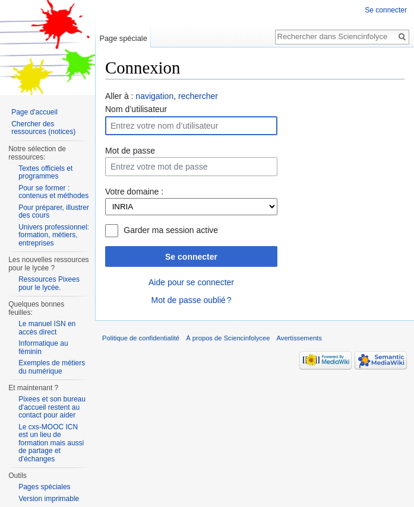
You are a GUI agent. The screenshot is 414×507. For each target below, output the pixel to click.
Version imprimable (48, 499)
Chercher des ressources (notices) (43, 128)
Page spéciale (123, 38)
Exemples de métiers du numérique (51, 367)
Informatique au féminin (43, 347)
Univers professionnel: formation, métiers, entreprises (53, 235)
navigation (154, 96)
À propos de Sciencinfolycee (228, 338)
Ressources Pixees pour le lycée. (49, 283)
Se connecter (191, 257)
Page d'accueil (34, 112)
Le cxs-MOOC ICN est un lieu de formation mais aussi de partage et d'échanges (51, 443)
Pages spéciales (44, 487)
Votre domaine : (134, 191)
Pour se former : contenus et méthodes (53, 192)
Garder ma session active (171, 230)
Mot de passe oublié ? (191, 300)
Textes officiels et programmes (45, 172)
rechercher (198, 96)
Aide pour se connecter (191, 282)
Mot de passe (130, 150)
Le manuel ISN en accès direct (46, 328)
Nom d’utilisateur (136, 109)
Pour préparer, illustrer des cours (53, 211)
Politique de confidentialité (140, 338)
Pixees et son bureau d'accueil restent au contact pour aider (52, 407)
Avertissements (299, 338)
